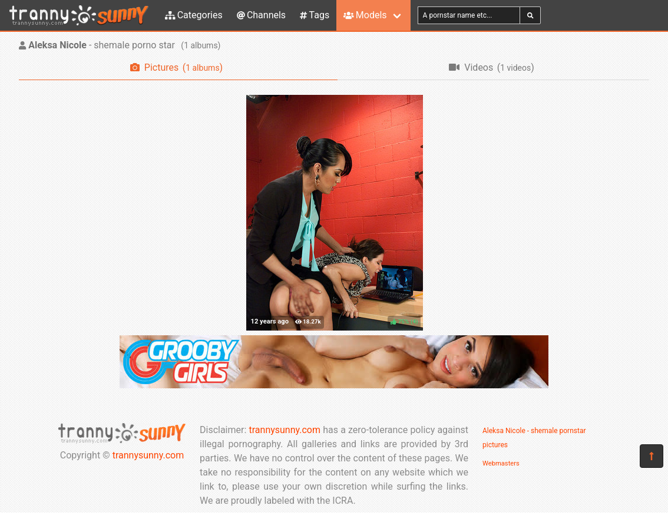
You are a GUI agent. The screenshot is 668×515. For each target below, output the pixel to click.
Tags (314, 15)
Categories (194, 15)
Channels (261, 15)
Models (364, 15)
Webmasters (501, 463)
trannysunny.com (148, 455)
